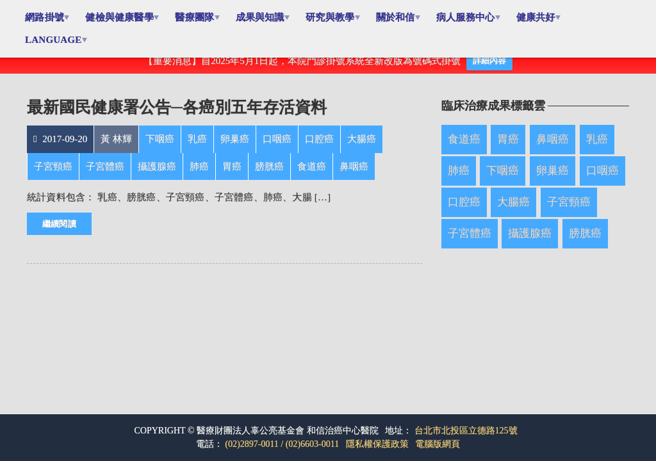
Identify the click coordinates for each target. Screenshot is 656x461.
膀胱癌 (585, 243)
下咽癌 (502, 180)
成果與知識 (263, 17)
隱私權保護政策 (377, 444)
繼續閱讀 (59, 233)
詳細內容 (489, 70)
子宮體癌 (469, 243)
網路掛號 (45, 17)
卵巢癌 (552, 180)
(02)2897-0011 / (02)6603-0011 (282, 444)
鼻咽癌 (552, 149)
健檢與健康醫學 (121, 17)
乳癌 (597, 149)
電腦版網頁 (437, 444)
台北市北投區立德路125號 (466, 430)
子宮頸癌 (569, 212)
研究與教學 (334, 17)
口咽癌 (602, 180)
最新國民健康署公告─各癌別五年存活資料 (177, 116)
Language (54, 40)
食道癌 (464, 149)
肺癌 (459, 180)
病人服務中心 (472, 17)
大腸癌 (513, 212)
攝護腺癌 (530, 243)
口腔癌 (464, 212)
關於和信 (400, 17)
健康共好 (542, 17)
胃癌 (508, 149)
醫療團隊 (197, 17)
